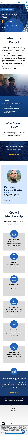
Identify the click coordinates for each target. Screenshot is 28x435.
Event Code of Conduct (21, 423)
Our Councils (7, 9)
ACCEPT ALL (7, 433)
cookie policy (10, 429)
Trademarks (8, 424)
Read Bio (7, 200)
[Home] (14, 2)
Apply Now (14, 392)
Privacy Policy (5, 426)
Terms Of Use (8, 423)
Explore (9, 21)
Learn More (14, 154)
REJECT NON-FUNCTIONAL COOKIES (16, 433)
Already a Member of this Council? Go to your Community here (12, 26)
